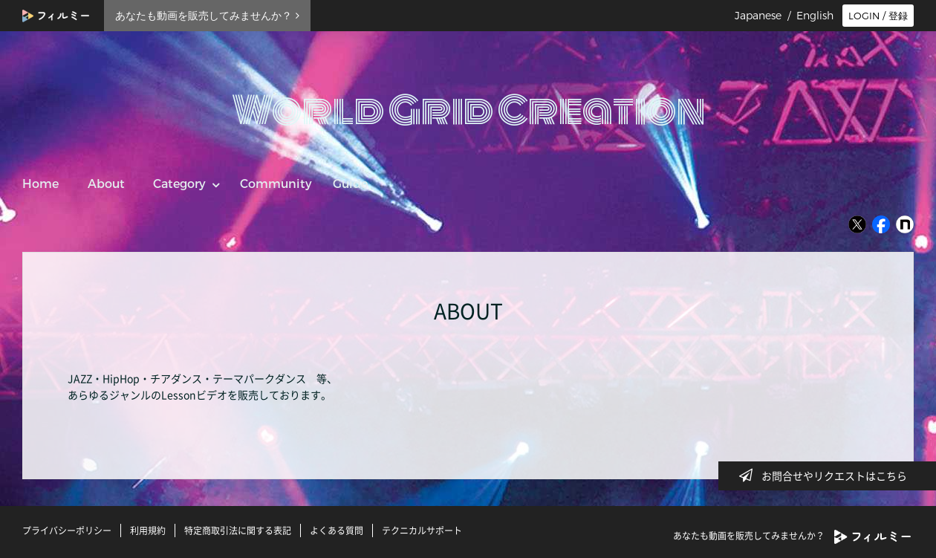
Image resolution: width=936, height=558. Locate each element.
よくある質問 (336, 530)
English (814, 15)
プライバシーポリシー (66, 530)
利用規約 (148, 530)
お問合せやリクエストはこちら (827, 475)
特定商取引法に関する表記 (237, 530)
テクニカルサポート (422, 530)
